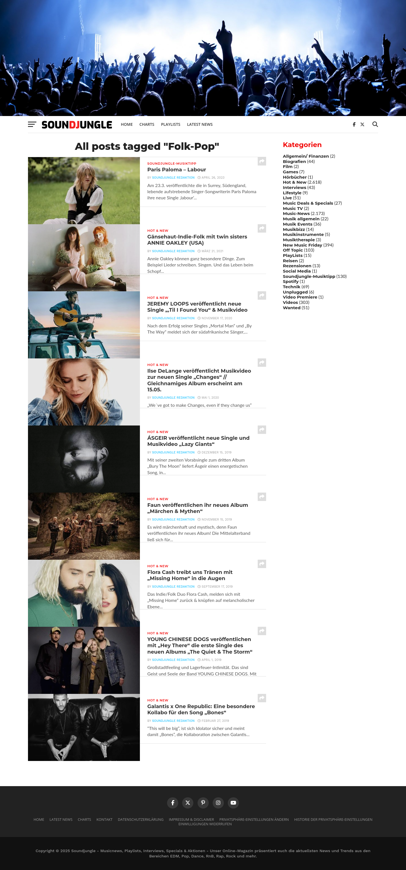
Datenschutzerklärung (140, 819)
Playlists (170, 124)
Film (288, 166)
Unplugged (295, 292)
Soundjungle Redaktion (172, 180)
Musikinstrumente (303, 234)
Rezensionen (297, 265)
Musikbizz (294, 229)
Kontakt (104, 819)
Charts (146, 124)
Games (290, 171)
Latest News (200, 124)
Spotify (291, 281)
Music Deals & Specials (308, 203)
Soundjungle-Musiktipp (309, 276)
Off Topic (293, 250)
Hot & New (294, 182)
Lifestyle (292, 192)
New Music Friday (302, 245)
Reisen (290, 260)
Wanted (292, 307)
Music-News (296, 213)
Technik (292, 286)
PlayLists (292, 255)
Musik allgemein (301, 218)
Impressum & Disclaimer (191, 819)
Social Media (297, 271)
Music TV (293, 208)
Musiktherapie (299, 239)
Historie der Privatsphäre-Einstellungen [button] (333, 819)
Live (287, 197)
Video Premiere (300, 297)
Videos (290, 302)
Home (127, 124)
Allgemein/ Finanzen (306, 156)
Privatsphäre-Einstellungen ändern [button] (254, 819)
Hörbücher (295, 177)
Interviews (294, 187)
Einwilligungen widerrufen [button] (205, 823)
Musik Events (298, 224)
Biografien (294, 161)
